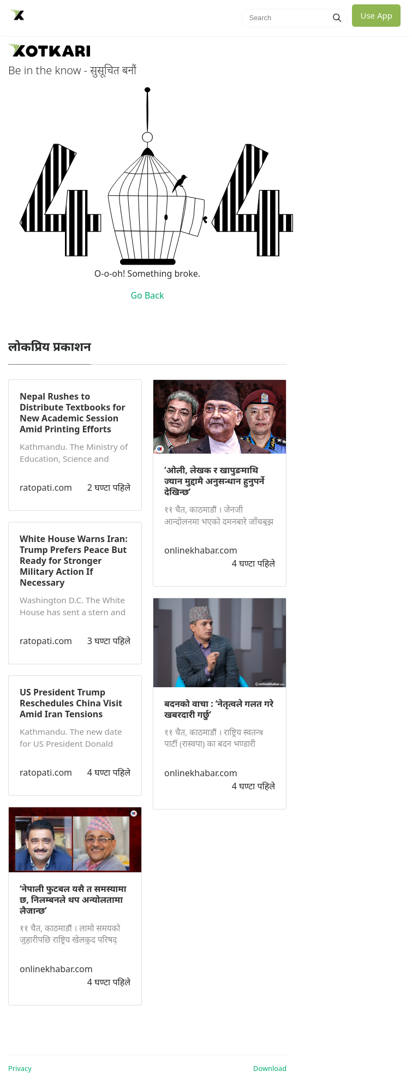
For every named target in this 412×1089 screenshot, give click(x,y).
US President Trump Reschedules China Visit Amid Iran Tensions (71, 703)
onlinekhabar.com (56, 969)
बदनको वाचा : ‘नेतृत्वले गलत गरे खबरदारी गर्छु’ (218, 709)
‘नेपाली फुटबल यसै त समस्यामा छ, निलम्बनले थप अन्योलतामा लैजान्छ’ (73, 900)
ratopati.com (46, 487)
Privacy (20, 1068)
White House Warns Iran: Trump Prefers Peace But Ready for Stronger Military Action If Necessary (74, 560)
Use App (376, 15)
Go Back (147, 295)
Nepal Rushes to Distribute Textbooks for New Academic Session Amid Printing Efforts (73, 412)
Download (269, 1068)
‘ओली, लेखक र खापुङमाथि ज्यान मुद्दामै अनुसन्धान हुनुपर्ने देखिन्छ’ (214, 481)
